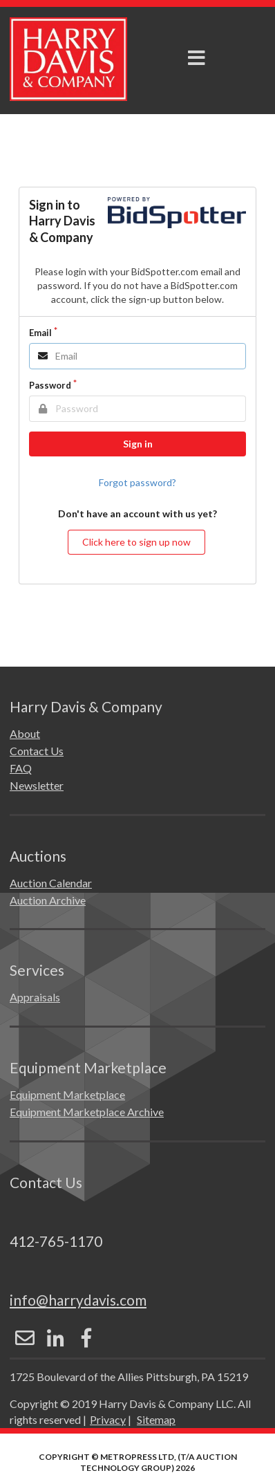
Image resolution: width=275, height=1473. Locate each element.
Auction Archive (48, 900)
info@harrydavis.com (78, 1299)
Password (50, 385)
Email (40, 332)
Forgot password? (137, 482)
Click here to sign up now (136, 542)
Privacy (108, 1419)
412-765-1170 (56, 1241)
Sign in (138, 444)
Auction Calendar (51, 882)
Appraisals (35, 996)
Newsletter (37, 785)
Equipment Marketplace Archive (87, 1111)
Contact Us (37, 750)
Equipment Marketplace (67, 1094)
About (25, 733)
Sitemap (156, 1419)
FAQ (21, 768)
